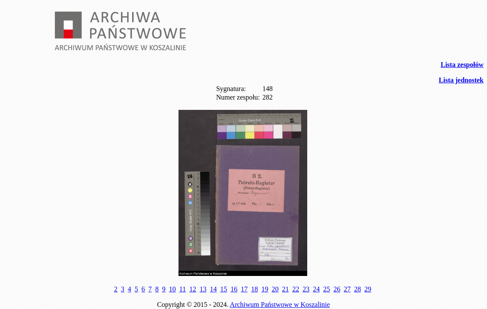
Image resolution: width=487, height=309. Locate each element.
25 (326, 289)
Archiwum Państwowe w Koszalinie (280, 304)
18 (254, 289)
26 (336, 289)
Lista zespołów (462, 64)
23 (305, 289)
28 (357, 289)
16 (233, 289)
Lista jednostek (461, 80)
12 (192, 289)
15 (223, 289)
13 (203, 289)
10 (172, 289)
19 (264, 289)
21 (285, 289)
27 (347, 289)
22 (295, 289)
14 (213, 289)
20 (275, 289)
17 (244, 289)
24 (316, 289)
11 (182, 289)
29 (367, 289)
